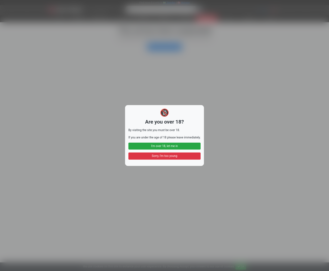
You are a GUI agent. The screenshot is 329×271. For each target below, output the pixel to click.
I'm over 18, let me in (164, 146)
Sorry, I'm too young (164, 156)
